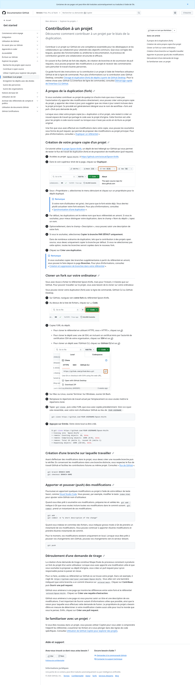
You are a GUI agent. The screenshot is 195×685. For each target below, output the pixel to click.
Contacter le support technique (108, 659)
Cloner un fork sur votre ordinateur (73, 275)
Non (61, 656)
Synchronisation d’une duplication (69, 209)
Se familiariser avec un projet (68, 618)
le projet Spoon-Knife (71, 148)
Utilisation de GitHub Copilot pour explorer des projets (92, 630)
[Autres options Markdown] (174, 30)
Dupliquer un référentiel (86, 134)
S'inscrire (187, 13)
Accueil (7, 20)
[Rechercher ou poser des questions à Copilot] (101, 13)
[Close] (188, 4)
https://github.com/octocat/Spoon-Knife (100, 156)
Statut (87, 676)
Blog (117, 676)
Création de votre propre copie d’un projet (77, 142)
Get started (10, 25)
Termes (67, 676)
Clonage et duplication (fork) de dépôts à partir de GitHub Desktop (95, 77)
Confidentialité (77, 676)
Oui (50, 656)
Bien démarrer (51, 21)
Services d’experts (106, 676)
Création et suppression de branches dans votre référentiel (76, 266)
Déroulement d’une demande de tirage (75, 556)
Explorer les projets (68, 21)
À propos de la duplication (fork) (70, 91)
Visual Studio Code (68, 494)
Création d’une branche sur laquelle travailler (80, 453)
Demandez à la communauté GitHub (110, 655)
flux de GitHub (126, 465)
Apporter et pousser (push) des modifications (80, 485)
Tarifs (94, 676)
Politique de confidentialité (55, 660)
